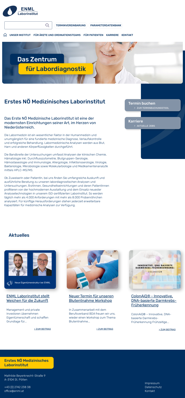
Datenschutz (153, 387)
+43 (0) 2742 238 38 (17, 387)
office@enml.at (14, 391)
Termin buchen (141, 103)
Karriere (135, 121)
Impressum (152, 383)
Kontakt (150, 391)
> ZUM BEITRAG (42, 329)
